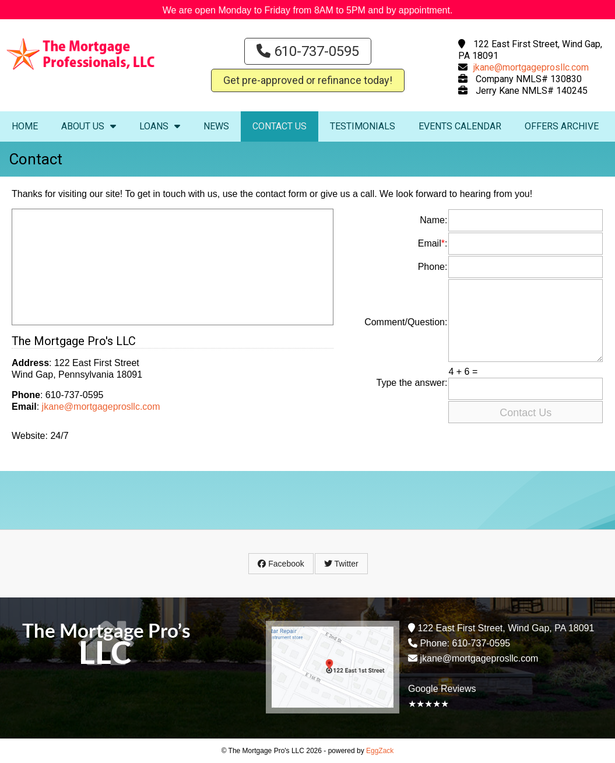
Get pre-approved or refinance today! (307, 80)
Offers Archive (562, 126)
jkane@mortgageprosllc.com (531, 67)
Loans (159, 126)
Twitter (341, 563)
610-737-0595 (307, 51)
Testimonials (362, 126)
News (216, 126)
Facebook (281, 563)
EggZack (379, 751)
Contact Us (279, 126)
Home (25, 126)
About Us (88, 126)
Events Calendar (460, 126)
